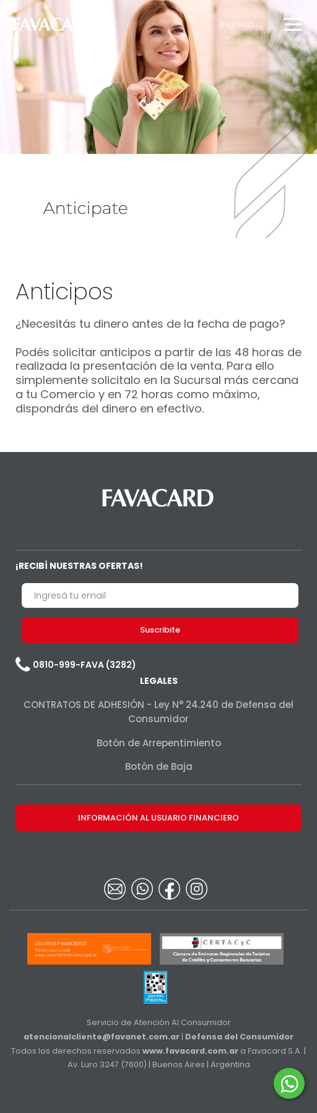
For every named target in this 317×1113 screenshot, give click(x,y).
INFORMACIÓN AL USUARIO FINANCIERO (158, 818)
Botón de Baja (159, 766)
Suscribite (160, 630)
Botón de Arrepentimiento (159, 742)
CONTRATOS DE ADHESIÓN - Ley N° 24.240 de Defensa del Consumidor (158, 711)
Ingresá (237, 23)
